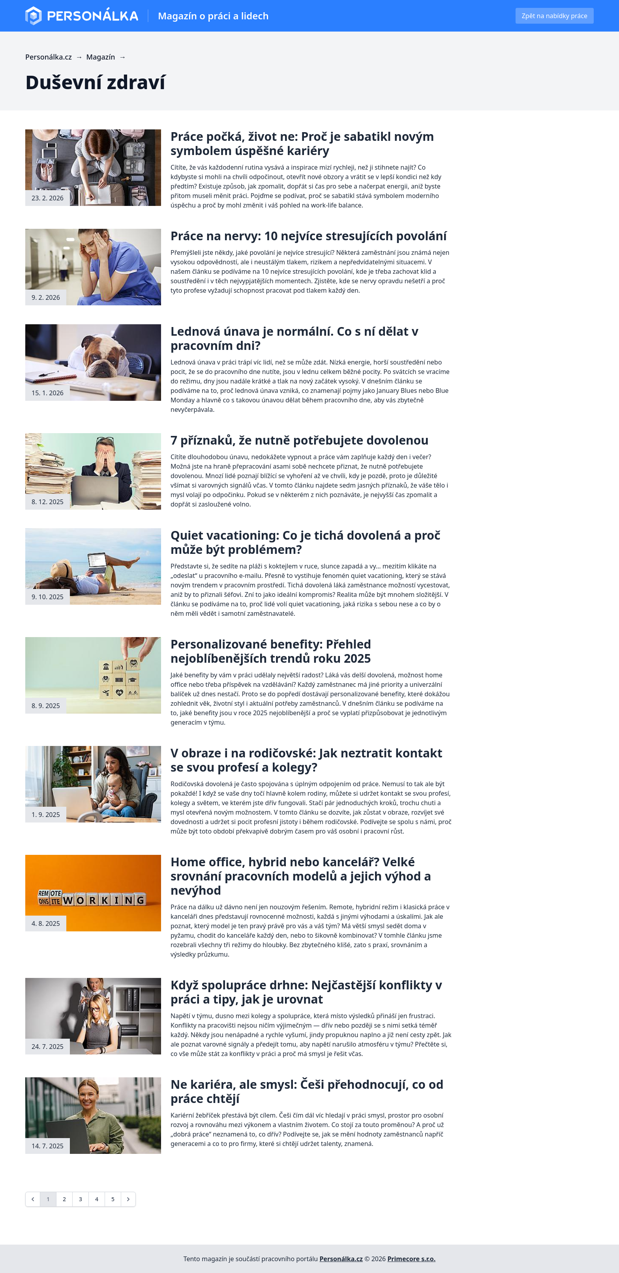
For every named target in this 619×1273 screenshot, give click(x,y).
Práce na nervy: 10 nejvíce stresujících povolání (309, 236)
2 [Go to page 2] (64, 1199)
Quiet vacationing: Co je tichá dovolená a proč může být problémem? (305, 542)
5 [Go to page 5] (112, 1199)
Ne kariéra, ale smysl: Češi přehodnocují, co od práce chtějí (307, 1091)
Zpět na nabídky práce (554, 15)
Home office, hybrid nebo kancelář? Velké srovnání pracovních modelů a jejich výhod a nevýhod (301, 876)
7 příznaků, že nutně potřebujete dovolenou (300, 440)
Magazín (213, 15)
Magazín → (107, 57)
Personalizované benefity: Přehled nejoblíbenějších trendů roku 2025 (271, 651)
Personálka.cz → (55, 57)
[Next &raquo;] (128, 1199)
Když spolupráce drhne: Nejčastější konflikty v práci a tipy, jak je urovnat (306, 992)
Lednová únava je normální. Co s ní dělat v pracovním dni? (294, 338)
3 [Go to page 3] (80, 1199)
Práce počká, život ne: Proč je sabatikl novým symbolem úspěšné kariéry (302, 143)
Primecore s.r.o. (411, 1258)
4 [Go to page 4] (96, 1199)
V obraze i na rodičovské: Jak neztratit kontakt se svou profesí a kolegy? (307, 760)
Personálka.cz (341, 1258)
